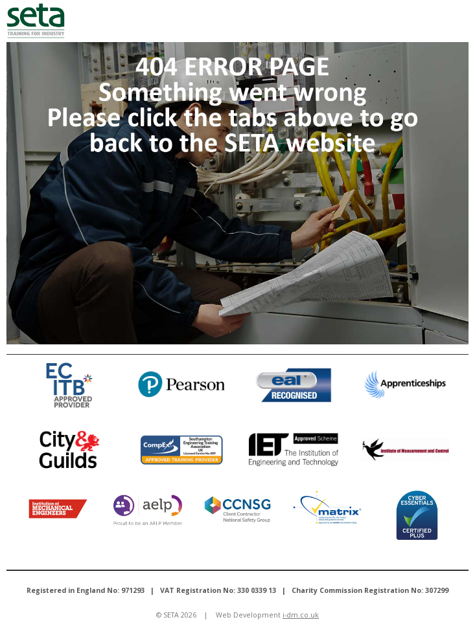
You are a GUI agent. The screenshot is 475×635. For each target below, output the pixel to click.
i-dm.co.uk (301, 614)
